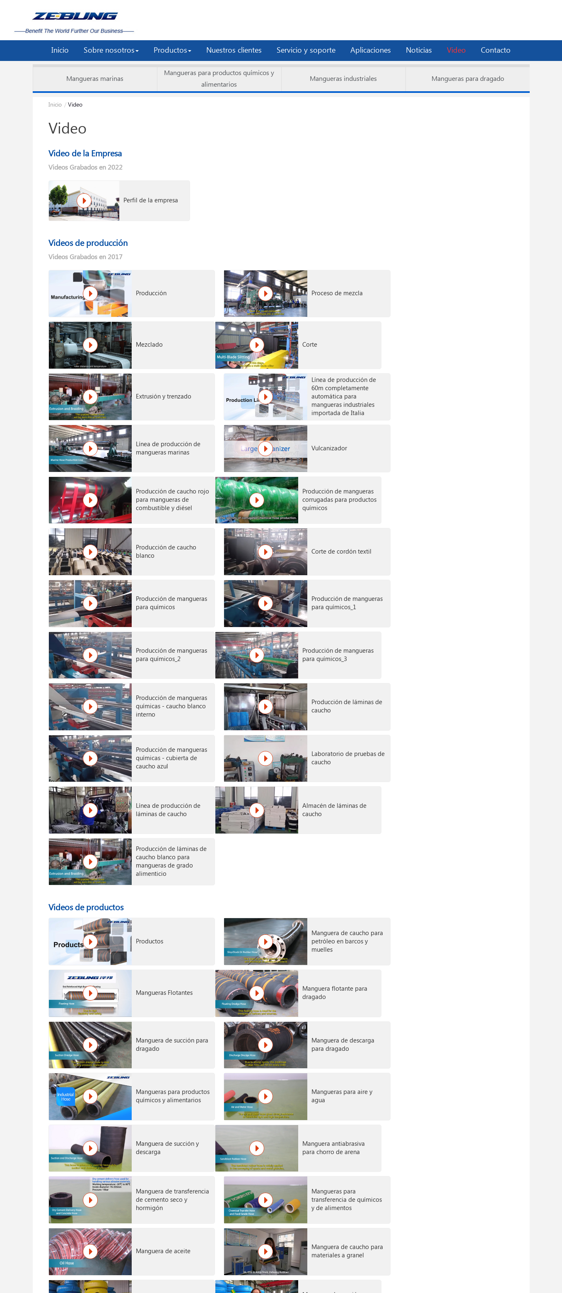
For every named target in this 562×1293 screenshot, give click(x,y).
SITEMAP (308, 1271)
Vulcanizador (303, 384)
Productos (140, 692)
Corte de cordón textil (473, 431)
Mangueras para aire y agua (315, 785)
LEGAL (340, 1271)
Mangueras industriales (343, 79)
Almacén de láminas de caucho (159, 617)
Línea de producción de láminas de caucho (475, 570)
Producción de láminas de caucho (474, 524)
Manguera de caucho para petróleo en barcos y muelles (314, 692)
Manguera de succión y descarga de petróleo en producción (316, 1075)
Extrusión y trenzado (312, 333)
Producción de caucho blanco (315, 431)
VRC (254, 1271)
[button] (111, 50)
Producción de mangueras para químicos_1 (307, 477)
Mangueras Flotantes (471, 692)
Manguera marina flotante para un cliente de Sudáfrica (159, 1075)
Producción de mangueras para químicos (149, 477)
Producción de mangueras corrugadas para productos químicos (158, 431)
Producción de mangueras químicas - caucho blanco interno (315, 524)
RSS (278, 1271)
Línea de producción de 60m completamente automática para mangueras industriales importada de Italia (475, 335)
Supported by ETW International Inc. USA (280, 1284)
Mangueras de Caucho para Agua (473, 932)
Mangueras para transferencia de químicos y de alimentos (465, 832)
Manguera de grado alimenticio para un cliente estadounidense (316, 1121)
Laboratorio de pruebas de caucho (317, 570)
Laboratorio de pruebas (159, 1196)
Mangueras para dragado (468, 79)
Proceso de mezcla (310, 287)
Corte (134, 333)
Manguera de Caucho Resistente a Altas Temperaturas (156, 993)
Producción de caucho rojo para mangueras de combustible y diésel (475, 384)
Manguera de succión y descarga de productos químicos (158, 926)
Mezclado (456, 287)
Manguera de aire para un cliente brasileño (474, 1121)
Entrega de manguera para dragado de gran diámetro (473, 1075)
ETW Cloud (222, 1271)
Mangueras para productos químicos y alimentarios (219, 79)
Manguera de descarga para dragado (474, 739)
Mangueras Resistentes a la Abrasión (316, 993)
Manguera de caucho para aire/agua (472, 879)
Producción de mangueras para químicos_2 (465, 477)
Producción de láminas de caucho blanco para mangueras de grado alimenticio (316, 617)
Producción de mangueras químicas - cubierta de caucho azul (159, 571)
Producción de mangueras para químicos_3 (149, 524)
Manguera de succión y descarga (474, 785)
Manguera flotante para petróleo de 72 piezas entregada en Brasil (159, 1121)
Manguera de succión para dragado (314, 739)
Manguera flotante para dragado (159, 739)
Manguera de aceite (154, 878)
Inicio (55, 105)
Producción (142, 287)
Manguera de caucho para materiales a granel (314, 879)
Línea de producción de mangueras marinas (159, 384)
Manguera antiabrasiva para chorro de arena (158, 832)
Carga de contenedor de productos (314, 1196)
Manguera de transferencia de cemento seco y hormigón (307, 832)
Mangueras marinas (94, 79)
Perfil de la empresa (130, 199)
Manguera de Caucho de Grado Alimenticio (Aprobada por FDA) (472, 993)
